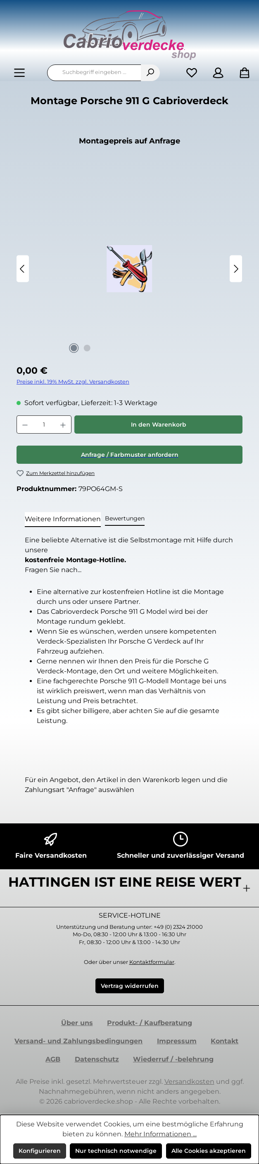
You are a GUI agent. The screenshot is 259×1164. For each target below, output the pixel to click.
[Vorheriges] (23, 268)
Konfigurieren (40, 1150)
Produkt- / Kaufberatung (149, 1023)
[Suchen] (150, 72)
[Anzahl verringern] (25, 424)
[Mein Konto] (218, 72)
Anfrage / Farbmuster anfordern (129, 454)
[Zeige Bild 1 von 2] (74, 348)
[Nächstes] (236, 268)
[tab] (63, 519)
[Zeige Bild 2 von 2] (87, 348)
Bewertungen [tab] (125, 518)
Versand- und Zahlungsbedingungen (78, 1041)
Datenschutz (97, 1059)
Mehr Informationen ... (160, 1134)
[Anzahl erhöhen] (63, 424)
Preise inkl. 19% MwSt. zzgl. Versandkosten (73, 382)
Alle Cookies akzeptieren (208, 1150)
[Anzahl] (44, 424)
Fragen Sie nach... (53, 570)
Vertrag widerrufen (130, 986)
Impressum (177, 1041)
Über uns (77, 1023)
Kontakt (224, 1041)
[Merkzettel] (192, 72)
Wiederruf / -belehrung (173, 1059)
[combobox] (94, 72)
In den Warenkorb (158, 424)
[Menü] (19, 72)
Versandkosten (189, 1081)
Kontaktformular (151, 962)
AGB (52, 1059)
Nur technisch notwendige (116, 1150)
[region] (129, 269)
